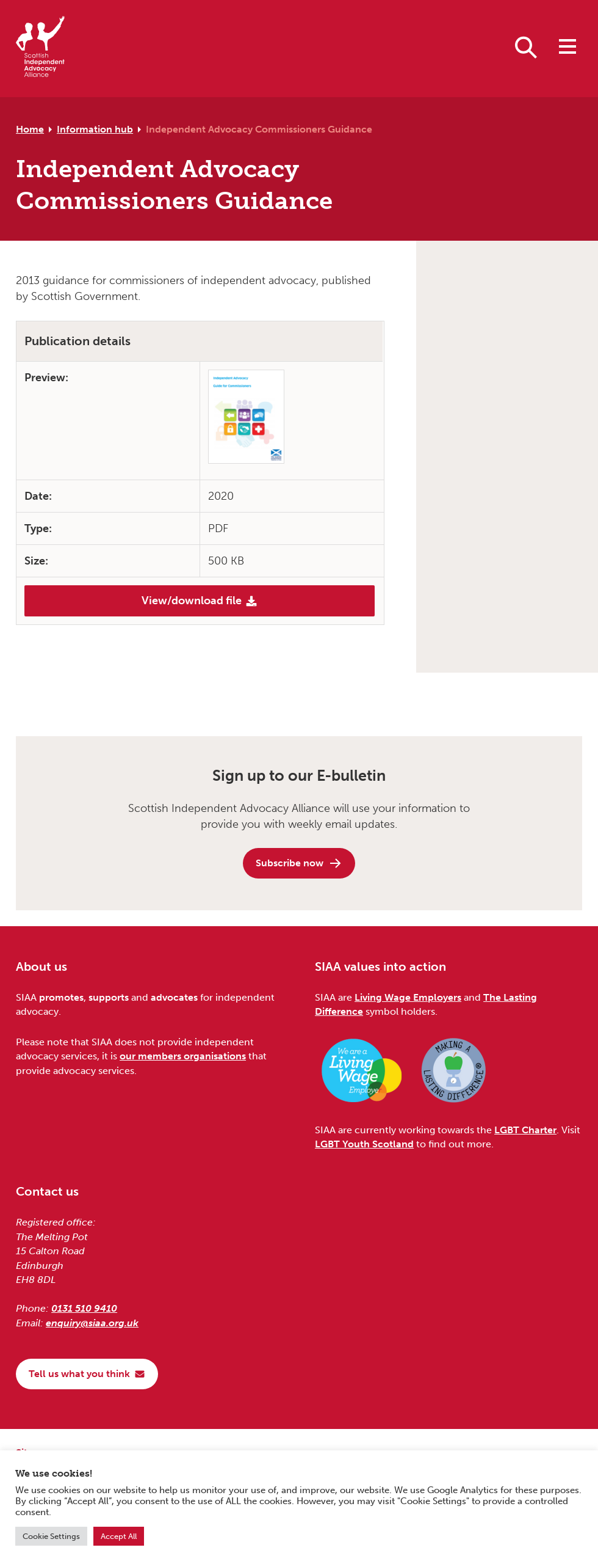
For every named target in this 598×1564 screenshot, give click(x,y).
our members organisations (183, 1056)
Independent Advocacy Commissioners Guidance (259, 129)
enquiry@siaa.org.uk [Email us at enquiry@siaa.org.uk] (92, 1323)
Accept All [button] (119, 1536)
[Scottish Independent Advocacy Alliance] (40, 48)
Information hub (95, 129)
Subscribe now (299, 863)
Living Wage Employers (408, 997)
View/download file (200, 600)
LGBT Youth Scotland (364, 1144)
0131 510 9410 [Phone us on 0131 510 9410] (84, 1308)
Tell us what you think (87, 1373)
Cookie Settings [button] (51, 1536)
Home (30, 129)
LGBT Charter (525, 1130)
